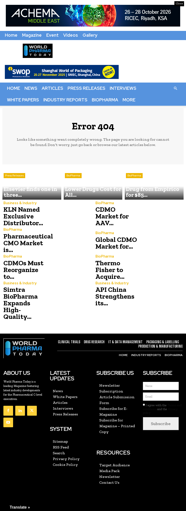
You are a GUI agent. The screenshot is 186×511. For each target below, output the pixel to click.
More (129, 100)
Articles (52, 88)
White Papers (23, 100)
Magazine (32, 35)
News (30, 88)
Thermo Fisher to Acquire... (115, 270)
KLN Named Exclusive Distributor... (20, 216)
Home (11, 35)
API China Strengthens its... (112, 296)
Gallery (90, 35)
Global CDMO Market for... (113, 243)
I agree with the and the (162, 397)
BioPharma (105, 100)
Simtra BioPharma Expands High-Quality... (23, 298)
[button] (175, 88)
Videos (70, 35)
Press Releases (86, 88)
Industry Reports (65, 100)
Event (52, 35)
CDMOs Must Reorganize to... (23, 270)
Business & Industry (18, 204)
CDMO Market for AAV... (114, 216)
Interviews (123, 88)
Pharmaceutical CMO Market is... (25, 243)
